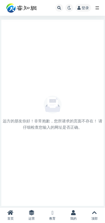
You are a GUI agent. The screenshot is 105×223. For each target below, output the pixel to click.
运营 (31, 215)
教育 (52, 215)
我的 (73, 215)
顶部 (94, 215)
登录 (83, 8)
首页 (10, 215)
